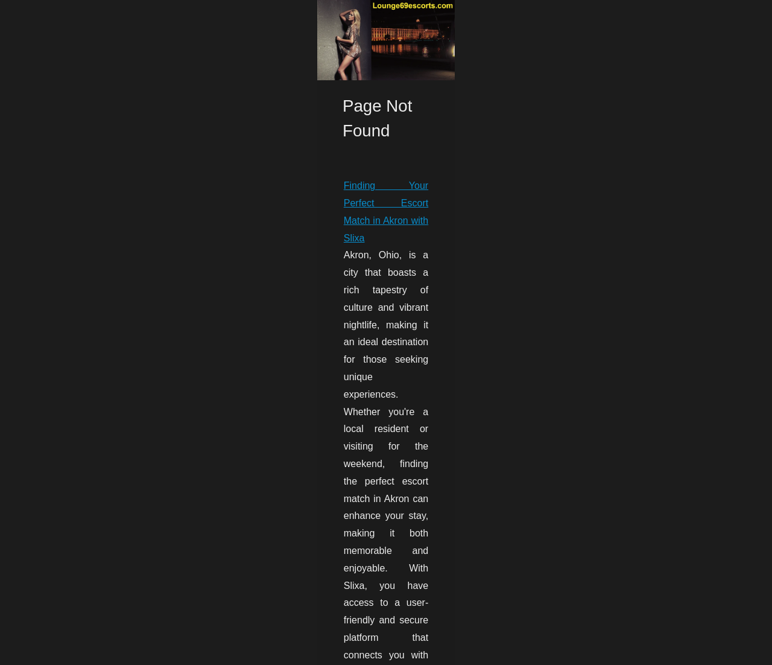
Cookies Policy (155, 652)
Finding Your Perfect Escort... (638, 499)
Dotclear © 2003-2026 (220, 652)
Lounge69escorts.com (89, 652)
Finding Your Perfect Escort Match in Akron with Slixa (143, 519)
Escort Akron (60, 606)
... (100, 606)
